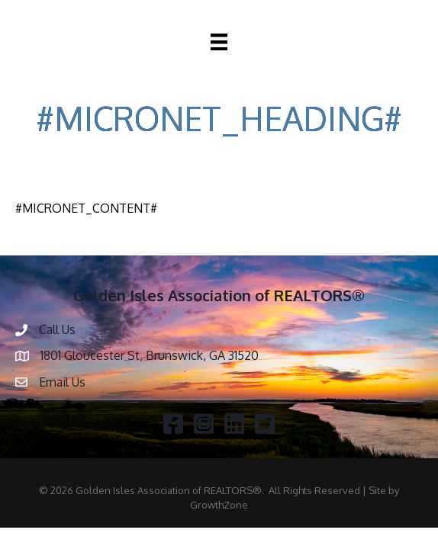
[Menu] (219, 41)
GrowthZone (219, 505)
